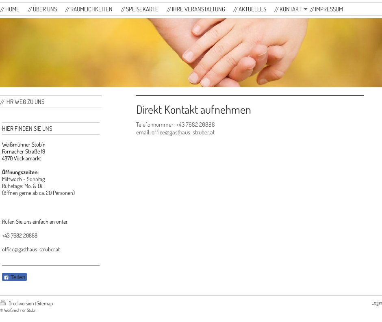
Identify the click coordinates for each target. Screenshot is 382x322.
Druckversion (17, 303)
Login (376, 302)
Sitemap (45, 303)
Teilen (14, 277)
